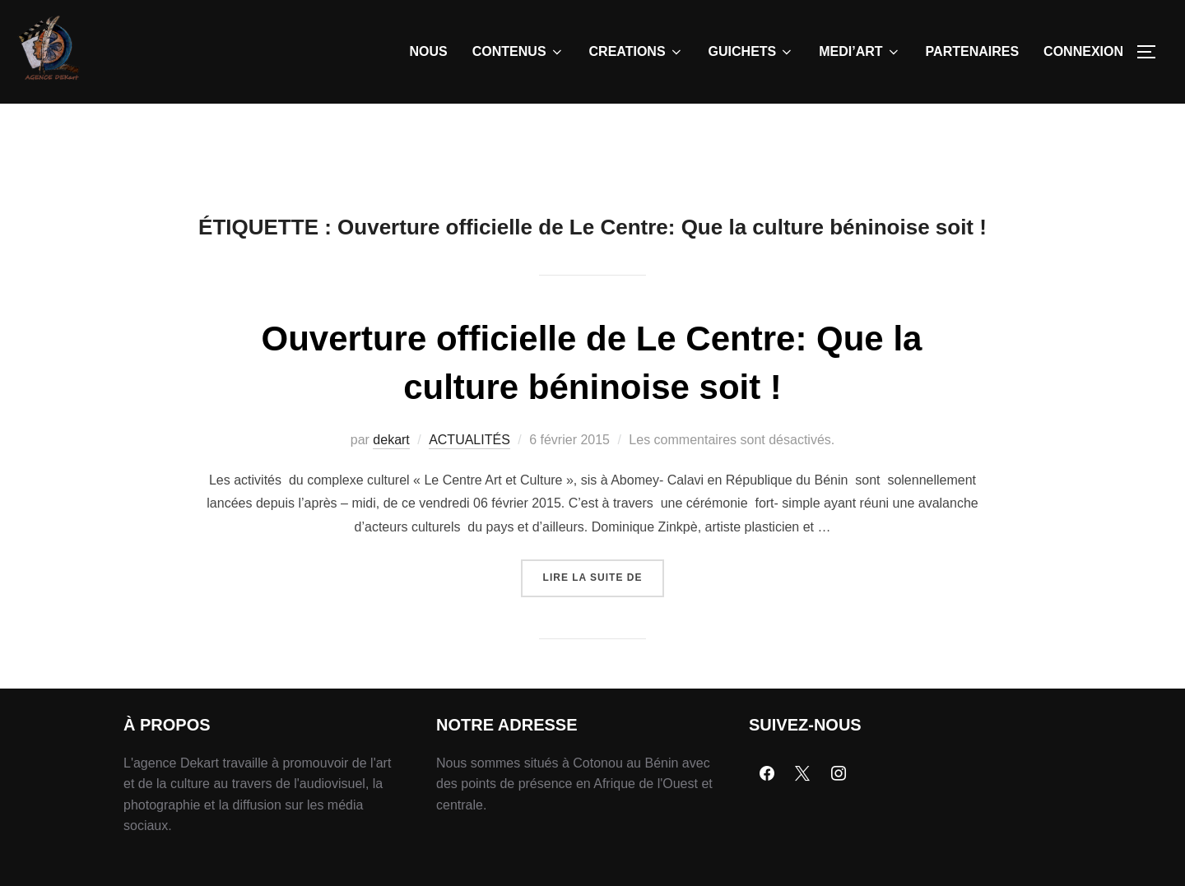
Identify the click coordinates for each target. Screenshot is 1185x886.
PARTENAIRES (973, 51)
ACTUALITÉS (469, 478)
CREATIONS (636, 51)
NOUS (429, 51)
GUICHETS (752, 51)
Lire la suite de (604, 609)
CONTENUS (518, 51)
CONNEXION (1083, 51)
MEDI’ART (859, 51)
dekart (391, 478)
